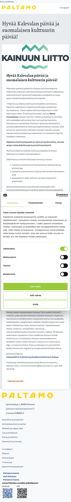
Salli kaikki (35, 286)
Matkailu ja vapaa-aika (12, 428)
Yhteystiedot (8, 457)
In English (64, 7)
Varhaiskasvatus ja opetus (14, 424)
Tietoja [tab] (58, 203)
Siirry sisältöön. (7, 1)
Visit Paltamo (9, 476)
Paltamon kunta (11, 473)
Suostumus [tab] (12, 203)
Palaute (5, 453)
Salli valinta (35, 295)
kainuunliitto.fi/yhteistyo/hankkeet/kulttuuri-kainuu (32, 357)
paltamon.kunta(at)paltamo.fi (18, 408)
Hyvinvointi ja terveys (12, 441)
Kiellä (35, 304)
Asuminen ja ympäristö (12, 419)
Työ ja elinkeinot (9, 432)
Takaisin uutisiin (15, 381)
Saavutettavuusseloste (12, 466)
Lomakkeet (7, 449)
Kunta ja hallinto (10, 437)
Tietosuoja (7, 462)
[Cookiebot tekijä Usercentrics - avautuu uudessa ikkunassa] (56, 195)
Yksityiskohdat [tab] (35, 203)
